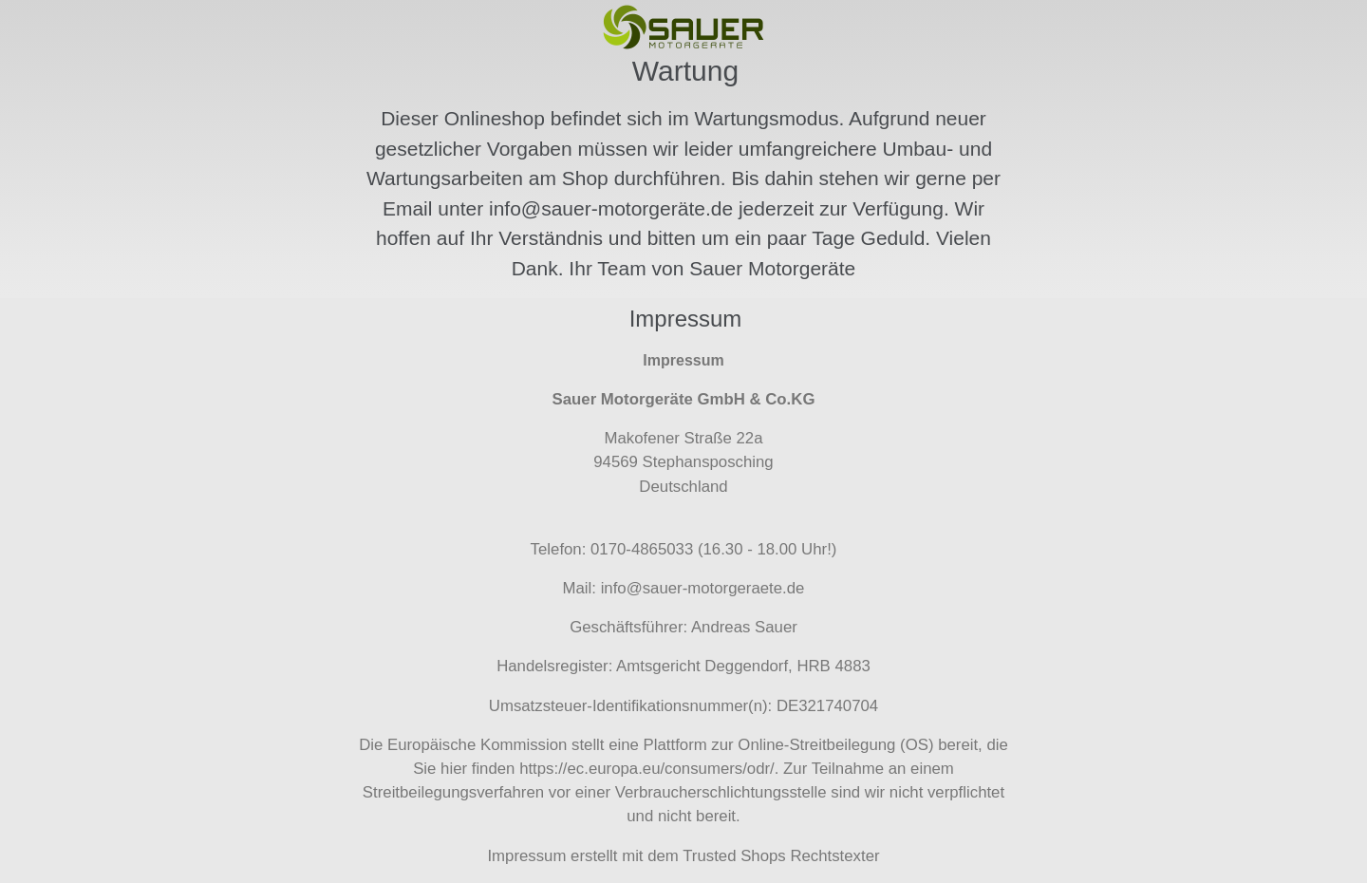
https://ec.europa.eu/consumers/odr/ (647, 769)
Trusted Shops (734, 856)
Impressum (526, 856)
